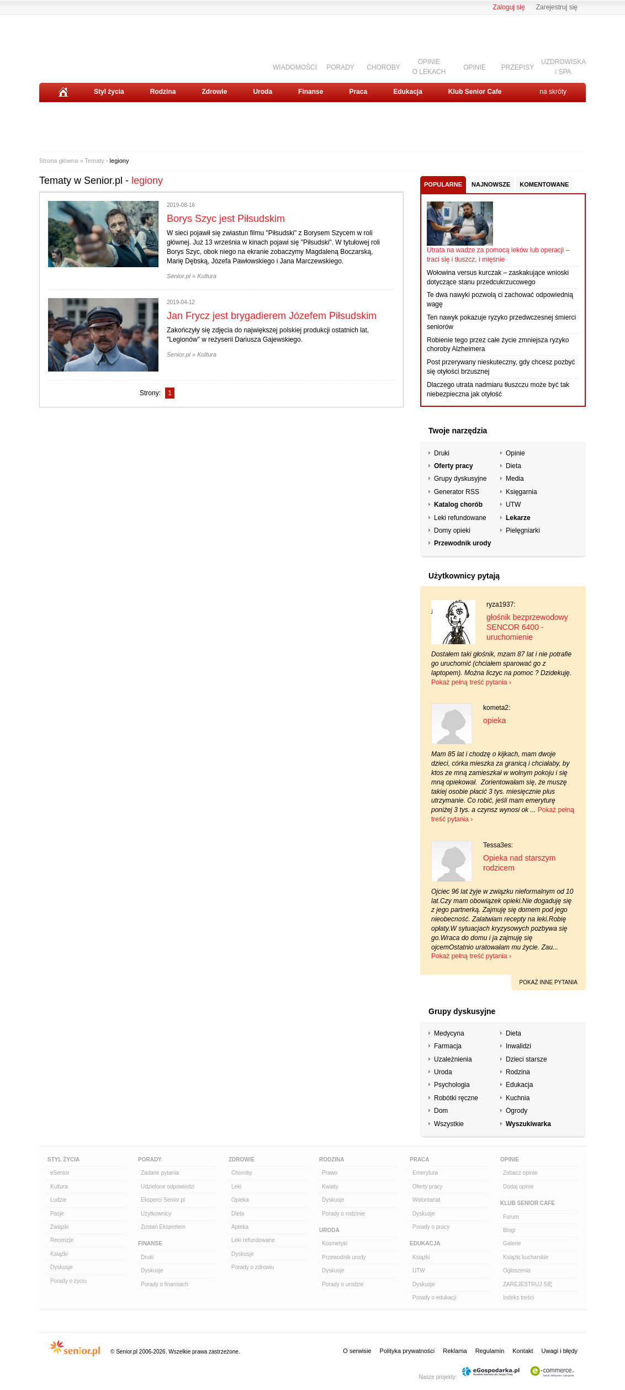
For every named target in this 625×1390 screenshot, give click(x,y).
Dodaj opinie (518, 1187)
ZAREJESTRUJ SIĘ (527, 1284)
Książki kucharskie (525, 1257)
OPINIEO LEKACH (429, 66)
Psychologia (452, 1085)
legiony (119, 160)
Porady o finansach (164, 1284)
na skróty (552, 92)
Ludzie (58, 1200)
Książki (59, 1254)
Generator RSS (456, 492)
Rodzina (163, 92)
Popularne (443, 184)
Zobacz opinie (520, 1173)
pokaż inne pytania (549, 982)
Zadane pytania (160, 1173)
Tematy (94, 160)
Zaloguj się (509, 7)
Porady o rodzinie (343, 1214)
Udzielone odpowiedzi (167, 1187)
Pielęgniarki (523, 530)
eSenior (59, 1173)
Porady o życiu (68, 1281)
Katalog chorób (458, 504)
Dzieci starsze (526, 1059)
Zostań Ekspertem (163, 1227)
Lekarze (518, 518)
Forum (511, 1217)
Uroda (262, 92)
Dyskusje (61, 1267)
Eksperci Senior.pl (163, 1200)
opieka (494, 720)
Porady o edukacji (434, 1297)
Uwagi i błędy (560, 1350)
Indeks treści (518, 1297)
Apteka (239, 1227)
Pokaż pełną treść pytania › (471, 682)
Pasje (57, 1214)
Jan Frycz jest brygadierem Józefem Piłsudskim (272, 315)
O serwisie (357, 1350)
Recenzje (61, 1240)
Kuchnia (517, 1098)
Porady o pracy (430, 1227)
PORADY (340, 67)
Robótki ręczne (456, 1098)
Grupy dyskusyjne (460, 478)
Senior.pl (178, 276)
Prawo (329, 1173)
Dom (441, 1111)
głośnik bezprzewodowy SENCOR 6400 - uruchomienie (527, 627)
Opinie (515, 453)
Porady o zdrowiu (252, 1267)
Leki (236, 1187)
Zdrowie (214, 92)
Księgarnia (521, 492)
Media (515, 478)
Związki (59, 1227)
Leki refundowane (460, 518)
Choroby (241, 1173)
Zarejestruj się (557, 7)
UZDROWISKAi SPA (563, 66)
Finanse (310, 92)
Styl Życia (63, 1159)
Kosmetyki (334, 1243)
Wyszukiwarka (528, 1124)
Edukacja (407, 92)
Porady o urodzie (343, 1284)
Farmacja (448, 1046)
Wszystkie (449, 1124)
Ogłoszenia (517, 1270)
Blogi (509, 1230)
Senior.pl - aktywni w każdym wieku (100, 44)
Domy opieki (452, 530)
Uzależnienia (453, 1059)
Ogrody (516, 1111)
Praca (358, 92)
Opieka (240, 1200)
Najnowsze (491, 184)
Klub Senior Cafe (475, 92)
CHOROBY (383, 67)
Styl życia (109, 92)
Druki (441, 453)
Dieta (513, 466)
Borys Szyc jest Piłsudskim (226, 218)
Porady (150, 1159)
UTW (513, 504)
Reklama (455, 1350)
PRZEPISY (517, 67)
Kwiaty (330, 1187)
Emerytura (425, 1173)
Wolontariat (426, 1200)
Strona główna (58, 160)
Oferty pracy (453, 466)
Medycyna (449, 1033)
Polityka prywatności (407, 1350)
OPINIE (474, 67)
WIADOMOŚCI (295, 67)
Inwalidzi (518, 1046)
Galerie (512, 1243)
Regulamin (490, 1350)
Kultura (206, 276)
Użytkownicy (156, 1214)
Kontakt (522, 1350)
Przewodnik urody (462, 543)
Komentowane (544, 184)
